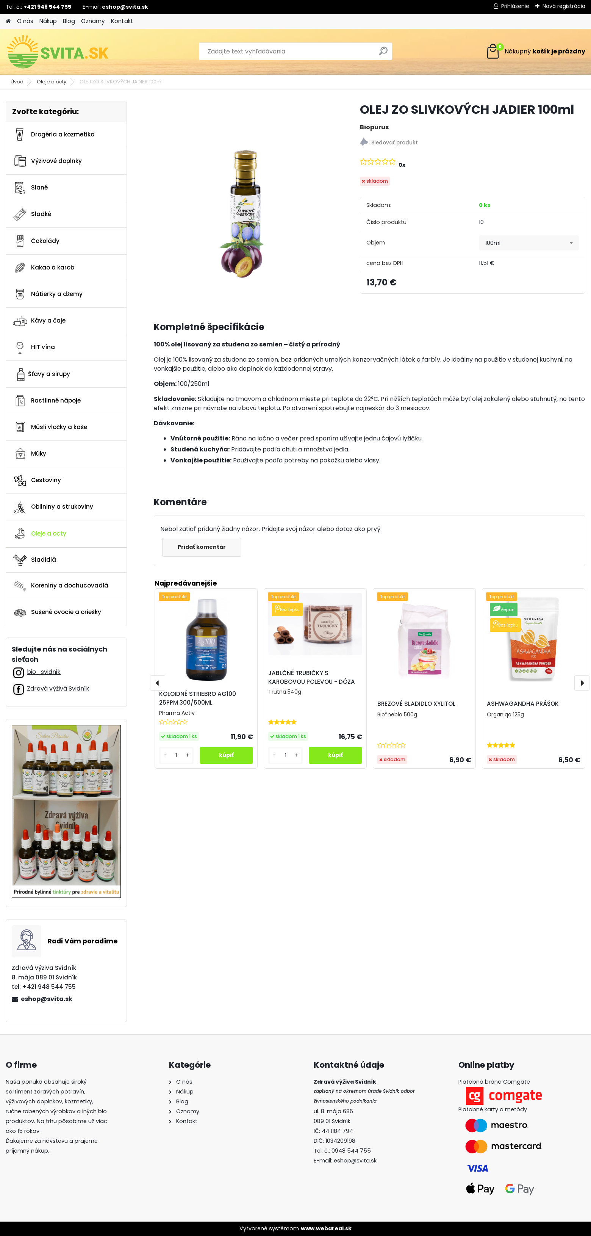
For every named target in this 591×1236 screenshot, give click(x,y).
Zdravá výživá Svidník (58, 688)
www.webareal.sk (326, 1228)
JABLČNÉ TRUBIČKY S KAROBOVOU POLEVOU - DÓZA (311, 677)
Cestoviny (36, 481)
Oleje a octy (51, 81)
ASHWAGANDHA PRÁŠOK (523, 704)
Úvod (17, 81)
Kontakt (122, 21)
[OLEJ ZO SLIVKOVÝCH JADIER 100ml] (245, 193)
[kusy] (176, 755)
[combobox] (529, 243)
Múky (29, 454)
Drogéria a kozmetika (53, 135)
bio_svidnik (44, 671)
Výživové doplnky (47, 161)
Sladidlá (34, 560)
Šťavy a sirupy (41, 374)
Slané (30, 188)
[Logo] (58, 51)
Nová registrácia (564, 6)
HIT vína (33, 348)
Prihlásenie (515, 6)
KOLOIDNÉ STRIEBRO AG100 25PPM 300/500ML (197, 698)
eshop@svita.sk (46, 999)
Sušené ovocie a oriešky (56, 612)
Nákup (48, 21)
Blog (69, 21)
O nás (25, 21)
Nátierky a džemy (47, 294)
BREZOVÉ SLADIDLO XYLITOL (416, 704)
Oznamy (93, 21)
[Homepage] (8, 21)
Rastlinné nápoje (46, 401)
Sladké (31, 214)
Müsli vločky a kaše (49, 427)
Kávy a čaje (39, 321)
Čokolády (35, 241)
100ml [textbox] (492, 243)
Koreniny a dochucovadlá (60, 586)
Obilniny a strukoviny (52, 507)
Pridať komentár (202, 547)
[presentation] (157, 683)
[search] (383, 54)
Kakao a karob (43, 268)
